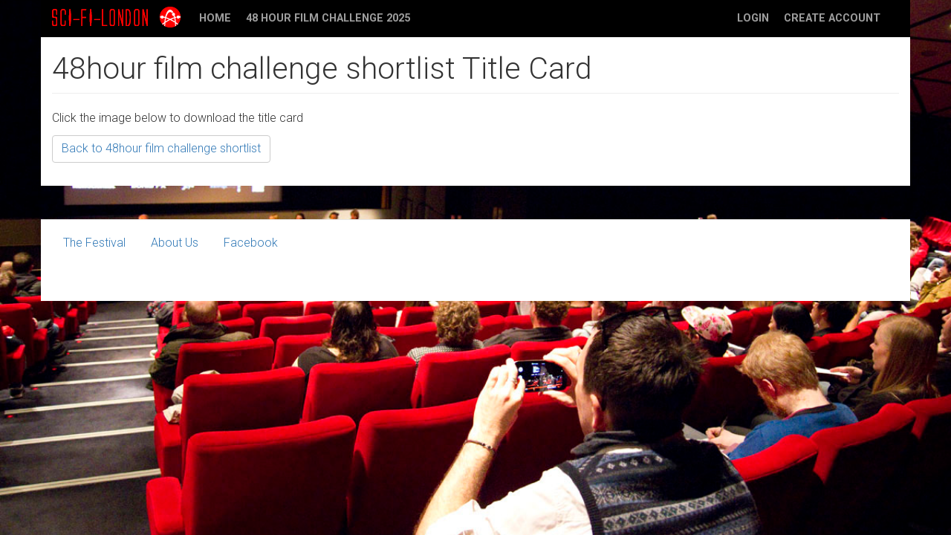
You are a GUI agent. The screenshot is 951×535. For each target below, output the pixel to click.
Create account (832, 18)
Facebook (251, 243)
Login (753, 18)
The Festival (94, 243)
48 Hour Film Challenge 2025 (328, 18)
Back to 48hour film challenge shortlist (161, 148)
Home (215, 18)
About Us (174, 243)
